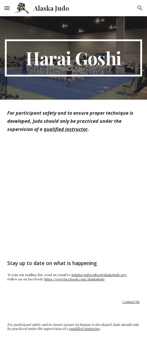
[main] (73, 57)
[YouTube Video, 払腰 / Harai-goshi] (73, 195)
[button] (7, 8)
